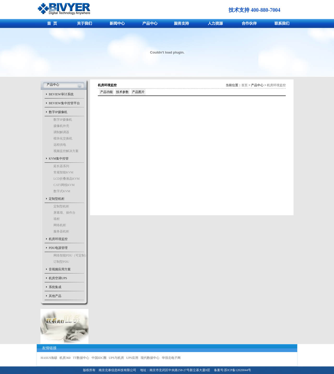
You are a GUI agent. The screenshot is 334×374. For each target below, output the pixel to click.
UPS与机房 (116, 358)
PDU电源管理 (58, 248)
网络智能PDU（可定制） (70, 255)
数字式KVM (61, 191)
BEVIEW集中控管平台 (64, 103)
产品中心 (150, 23)
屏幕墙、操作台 (64, 212)
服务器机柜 (61, 231)
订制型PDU (61, 262)
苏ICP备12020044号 (237, 370)
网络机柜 (59, 225)
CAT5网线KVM (64, 185)
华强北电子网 (171, 358)
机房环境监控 (58, 239)
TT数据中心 (81, 358)
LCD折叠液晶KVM (66, 178)
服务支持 (183, 23)
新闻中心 (118, 23)
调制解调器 (61, 132)
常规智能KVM (63, 172)
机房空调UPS (58, 278)
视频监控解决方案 (66, 151)
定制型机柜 (56, 199)
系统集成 (55, 287)
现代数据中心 (150, 358)
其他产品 (55, 296)
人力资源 (216, 23)
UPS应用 (132, 358)
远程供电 (59, 145)
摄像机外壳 (61, 126)
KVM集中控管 (59, 158)
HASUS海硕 (49, 358)
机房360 (64, 358)
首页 (53, 23)
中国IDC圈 (99, 358)
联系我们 (281, 23)
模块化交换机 (62, 138)
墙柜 (56, 219)
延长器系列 (61, 166)
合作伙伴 (248, 23)
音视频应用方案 (60, 269)
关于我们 (85, 23)
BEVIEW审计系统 (61, 94)
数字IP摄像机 (58, 112)
